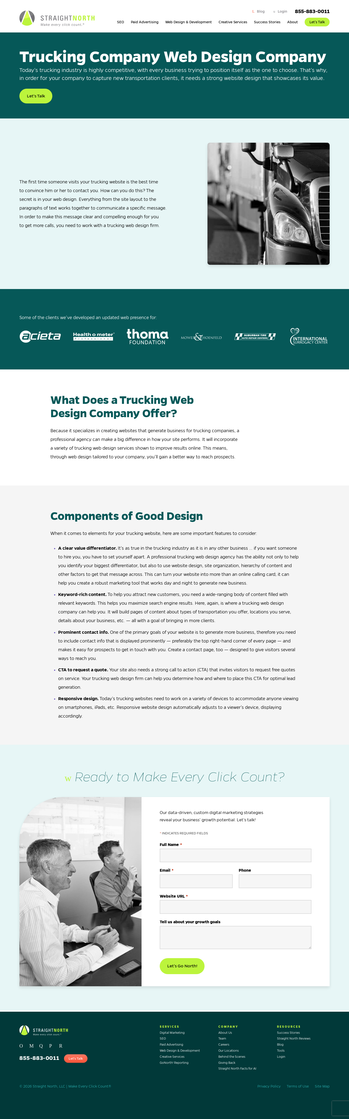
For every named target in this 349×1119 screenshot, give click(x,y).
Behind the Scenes (231, 1056)
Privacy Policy (269, 1086)
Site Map (322, 1086)
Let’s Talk (317, 22)
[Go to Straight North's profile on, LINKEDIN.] (52, 1045)
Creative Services (233, 22)
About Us (225, 1032)
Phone (245, 872)
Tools (281, 1050)
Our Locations (228, 1050)
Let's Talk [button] (36, 96)
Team (222, 1039)
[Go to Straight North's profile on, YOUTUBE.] (62, 1045)
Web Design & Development (188, 22)
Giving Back (226, 1062)
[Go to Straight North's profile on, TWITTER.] (22, 1045)
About (292, 22)
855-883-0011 (312, 11)
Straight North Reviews (293, 1039)
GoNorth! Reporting (174, 1062)
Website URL (174, 898)
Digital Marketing (172, 1032)
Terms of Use (298, 1086)
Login (282, 11)
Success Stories (267, 22)
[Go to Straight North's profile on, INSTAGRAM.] (42, 1045)
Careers (223, 1045)
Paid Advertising (145, 22)
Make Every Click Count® (89, 1086)
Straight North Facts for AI (237, 1069)
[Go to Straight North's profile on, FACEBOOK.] (32, 1045)
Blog (261, 11)
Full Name (171, 846)
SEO (120, 22)
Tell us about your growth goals (190, 924)
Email (167, 872)
